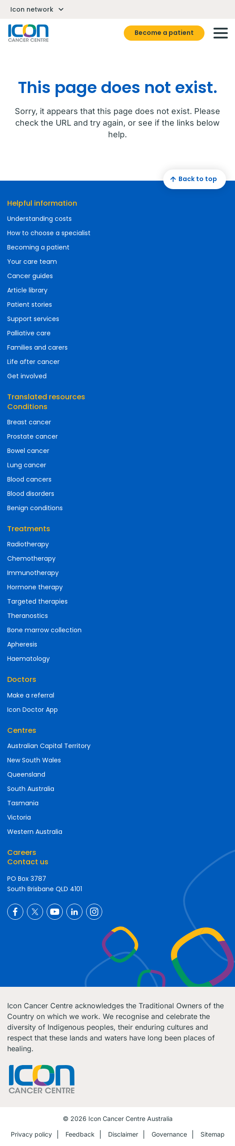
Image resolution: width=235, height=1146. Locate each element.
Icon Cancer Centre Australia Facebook (15, 912)
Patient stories (29, 304)
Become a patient (164, 32)
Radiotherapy (28, 544)
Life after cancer (33, 361)
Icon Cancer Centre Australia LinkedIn (74, 912)
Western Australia (34, 831)
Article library (27, 290)
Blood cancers (29, 479)
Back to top (192, 179)
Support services (33, 318)
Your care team (32, 261)
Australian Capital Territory (49, 745)
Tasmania (23, 803)
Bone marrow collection (44, 630)
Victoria (19, 817)
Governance (169, 1134)
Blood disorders (30, 493)
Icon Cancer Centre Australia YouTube (55, 912)
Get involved (27, 376)
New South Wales (34, 760)
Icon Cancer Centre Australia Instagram (94, 912)
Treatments (28, 529)
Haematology (28, 658)
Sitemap (212, 1134)
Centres (21, 730)
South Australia (30, 788)
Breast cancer (29, 422)
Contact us (27, 862)
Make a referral (30, 695)
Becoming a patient (38, 247)
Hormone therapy (35, 587)
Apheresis (22, 644)
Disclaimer (123, 1134)
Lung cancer (26, 465)
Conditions (27, 407)
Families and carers (37, 347)
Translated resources (46, 397)
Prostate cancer (32, 436)
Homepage (27, 33)
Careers (21, 852)
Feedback (80, 1134)
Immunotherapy (33, 572)
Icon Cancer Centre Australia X (35, 912)
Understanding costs (39, 218)
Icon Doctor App (32, 709)
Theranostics (27, 615)
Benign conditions (35, 507)
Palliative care (29, 333)
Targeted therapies (37, 601)
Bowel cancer (28, 450)
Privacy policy (31, 1134)
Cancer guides (30, 275)
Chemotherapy (31, 558)
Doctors (21, 679)
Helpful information (42, 203)
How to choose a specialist (49, 232)
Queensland (26, 774)
